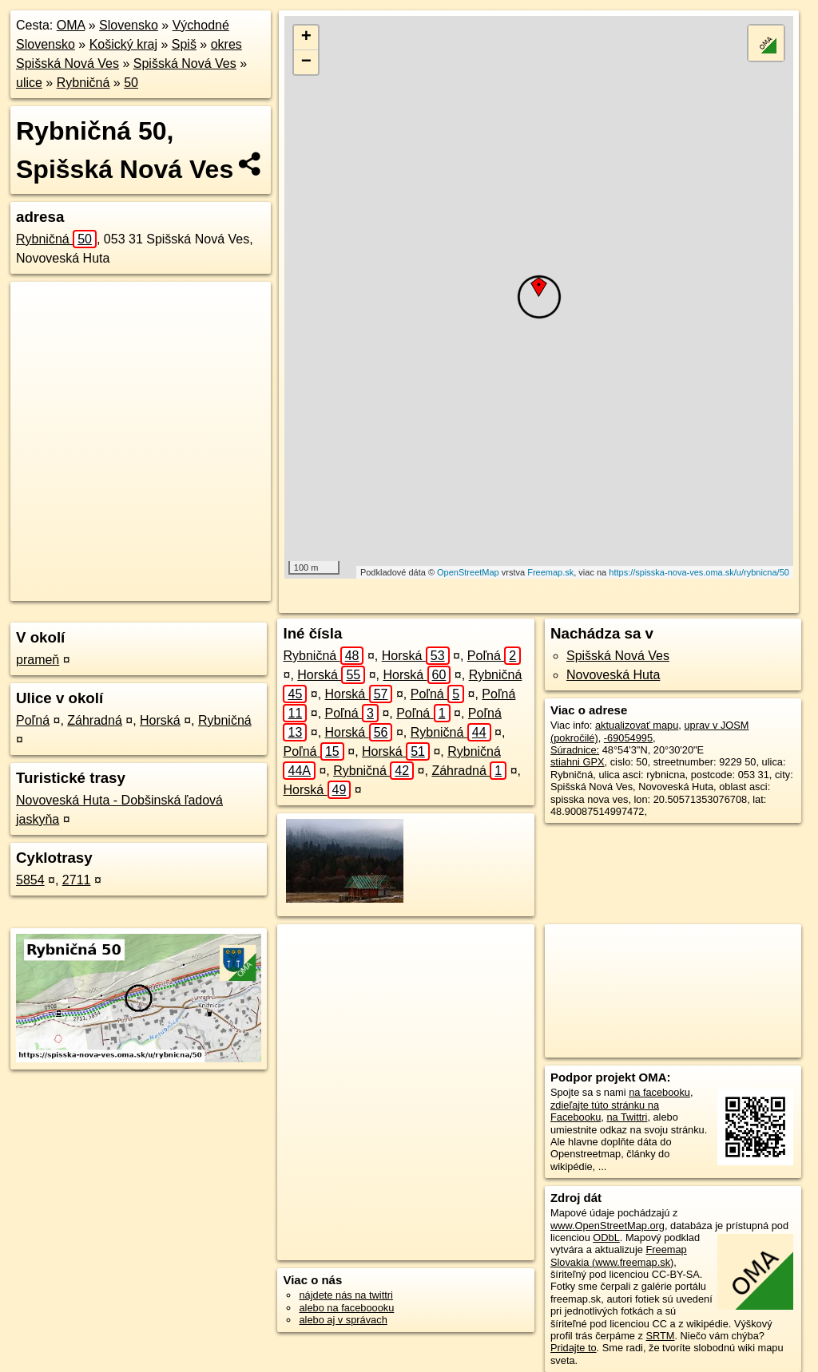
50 (131, 82)
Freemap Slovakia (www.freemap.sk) (618, 1255)
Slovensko (128, 25)
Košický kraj (123, 44)
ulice (29, 82)
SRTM (659, 1336)
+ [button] (306, 37)
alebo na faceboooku (346, 1308)
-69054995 (628, 738)
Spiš (184, 44)
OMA (71, 25)
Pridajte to (573, 1348)
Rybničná (83, 82)
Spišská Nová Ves (184, 63)
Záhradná (94, 720)
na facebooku (659, 1092)
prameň (37, 659)
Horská (160, 720)
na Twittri (626, 1117)
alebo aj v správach (343, 1320)
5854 (30, 880)
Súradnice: (574, 750)
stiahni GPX (577, 762)
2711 (76, 880)
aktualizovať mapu (636, 725)
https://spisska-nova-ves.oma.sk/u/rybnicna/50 (699, 572)
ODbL (606, 1237)
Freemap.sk (550, 572)
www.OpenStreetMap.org (607, 1226)
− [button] (306, 62)
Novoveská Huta (613, 675)
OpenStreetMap (468, 572)
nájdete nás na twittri (345, 1295)
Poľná (33, 720)
